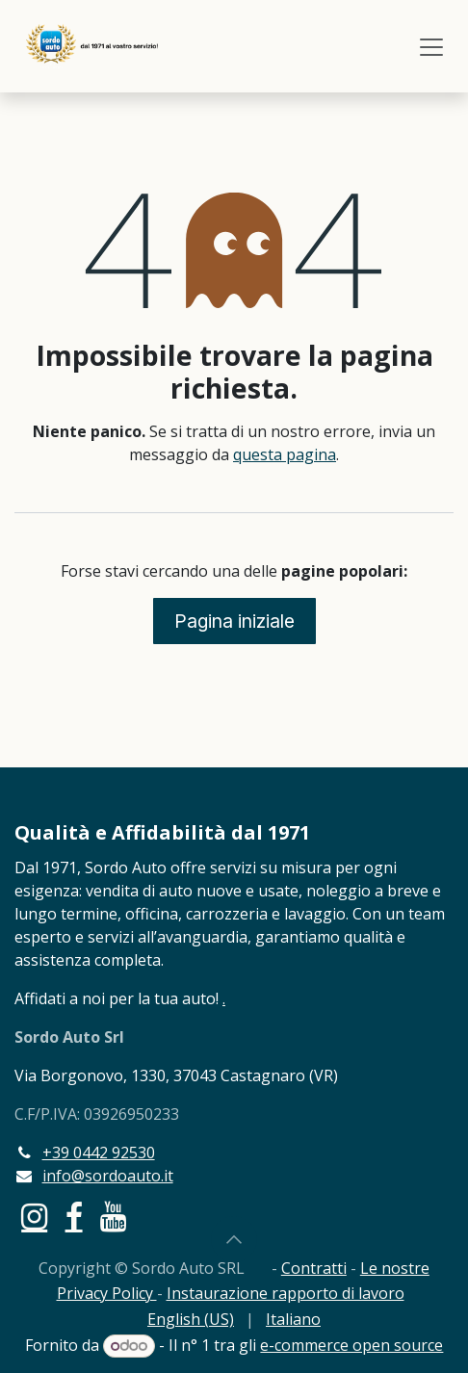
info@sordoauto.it (107, 1175)
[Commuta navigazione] (431, 46)
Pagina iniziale (234, 621)
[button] (234, 1239)
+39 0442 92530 (98, 1152)
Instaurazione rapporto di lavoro (285, 1293)
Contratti (314, 1268)
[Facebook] (74, 1217)
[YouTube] (113, 1217)
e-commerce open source (351, 1345)
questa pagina (284, 454)
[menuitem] (190, 1319)
